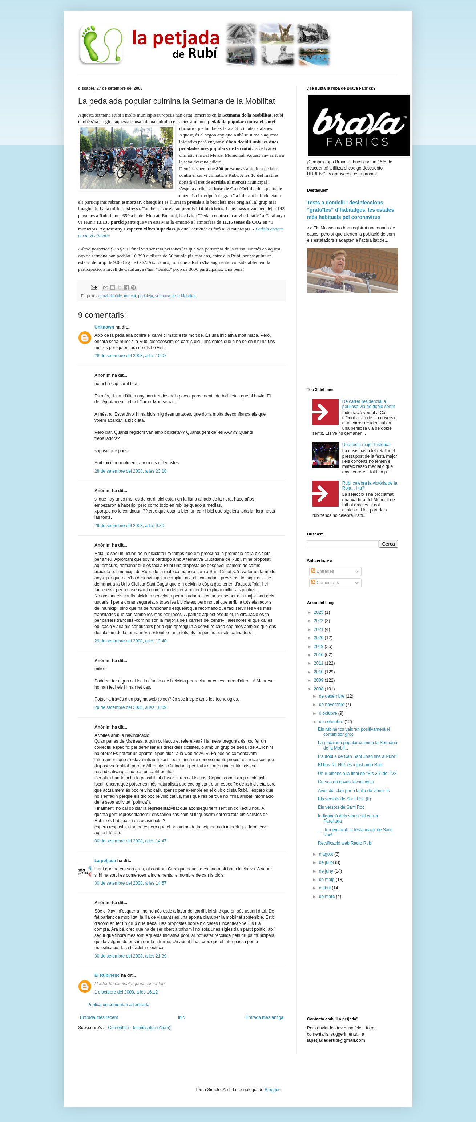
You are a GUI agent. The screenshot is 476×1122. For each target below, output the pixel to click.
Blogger (272, 1089)
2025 (319, 612)
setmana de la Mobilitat (175, 296)
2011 (319, 663)
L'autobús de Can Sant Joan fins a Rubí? (357, 756)
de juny (326, 871)
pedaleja (145, 296)
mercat (130, 296)
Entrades (322, 571)
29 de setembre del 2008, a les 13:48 (130, 641)
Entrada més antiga (264, 1017)
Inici (182, 1017)
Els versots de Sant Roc (341, 807)
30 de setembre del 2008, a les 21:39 (130, 956)
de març (327, 896)
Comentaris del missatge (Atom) (139, 1027)
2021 (319, 629)
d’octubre (328, 713)
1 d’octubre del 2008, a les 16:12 (126, 992)
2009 (319, 680)
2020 (319, 637)
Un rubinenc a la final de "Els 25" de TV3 (357, 773)
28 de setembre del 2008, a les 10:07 (130, 355)
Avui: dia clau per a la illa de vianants (354, 790)
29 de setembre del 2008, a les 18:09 (130, 707)
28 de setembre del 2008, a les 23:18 (130, 471)
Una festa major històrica (366, 444)
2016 (319, 654)
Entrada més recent (99, 1017)
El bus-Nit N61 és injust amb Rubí (350, 764)
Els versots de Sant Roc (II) (344, 798)
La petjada (105, 860)
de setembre (331, 721)
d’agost (326, 854)
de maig (327, 879)
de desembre (332, 696)
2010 (319, 671)
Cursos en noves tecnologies (346, 781)
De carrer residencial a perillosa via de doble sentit (368, 404)
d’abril (325, 887)
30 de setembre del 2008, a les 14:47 (130, 841)
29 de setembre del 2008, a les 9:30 (129, 525)
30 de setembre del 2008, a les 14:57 (130, 883)
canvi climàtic (110, 296)
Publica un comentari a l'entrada (118, 1004)
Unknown (104, 327)
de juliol (327, 862)
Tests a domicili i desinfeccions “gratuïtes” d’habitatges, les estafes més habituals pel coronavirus (350, 210)
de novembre (332, 704)
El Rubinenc (107, 975)
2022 (319, 620)
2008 (319, 688)
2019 (319, 646)
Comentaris (325, 582)
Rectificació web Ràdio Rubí (345, 843)
